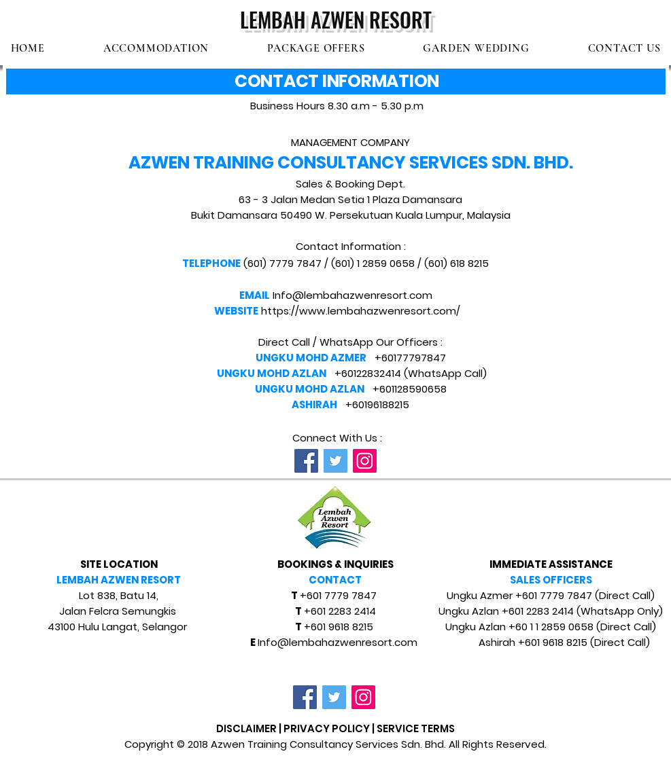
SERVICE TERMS (416, 728)
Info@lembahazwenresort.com (352, 295)
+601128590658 (410, 389)
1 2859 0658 (386, 263)
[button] (156, 48)
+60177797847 (410, 357)
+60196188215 (377, 404)
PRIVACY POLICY (326, 728)
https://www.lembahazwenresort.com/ (360, 311)
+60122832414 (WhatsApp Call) (410, 373)
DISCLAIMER (246, 728)
